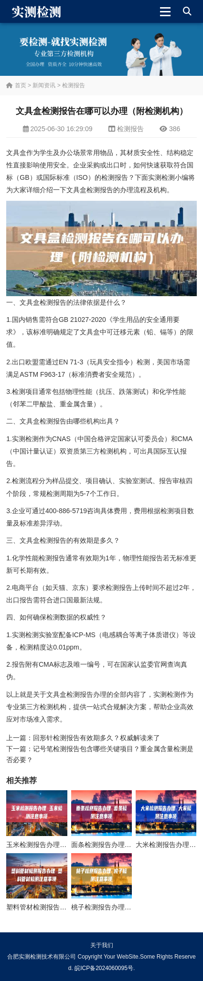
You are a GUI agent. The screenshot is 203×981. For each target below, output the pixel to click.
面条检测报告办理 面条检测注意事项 (125, 844)
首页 (16, 85)
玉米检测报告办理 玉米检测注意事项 (60, 844)
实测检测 (161, 177)
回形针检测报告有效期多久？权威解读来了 (96, 738)
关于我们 (101, 945)
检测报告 (73, 85)
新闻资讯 (43, 85)
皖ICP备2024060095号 (104, 968)
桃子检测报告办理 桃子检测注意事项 (125, 907)
